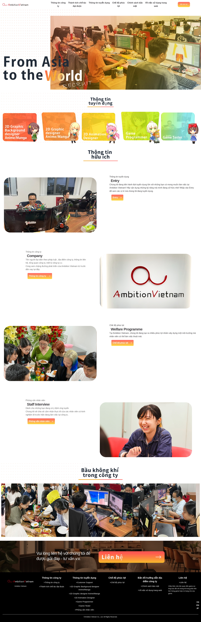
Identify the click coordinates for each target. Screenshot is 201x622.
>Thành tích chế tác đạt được (51, 586)
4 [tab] (96, 539)
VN (197, 602)
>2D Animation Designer (84, 598)
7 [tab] (108, 539)
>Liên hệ (182, 582)
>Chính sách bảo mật (150, 586)
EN (197, 605)
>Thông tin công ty (52, 582)
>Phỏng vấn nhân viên (84, 610)
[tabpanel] (100, 510)
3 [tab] (93, 539)
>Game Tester (84, 606)
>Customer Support (84, 582)
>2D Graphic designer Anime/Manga (84, 593)
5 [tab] (100, 539)
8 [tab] (112, 539)
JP (197, 608)
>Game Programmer (84, 602)
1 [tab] (85, 539)
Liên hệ (183, 4)
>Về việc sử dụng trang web (150, 590)
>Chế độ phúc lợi (117, 582)
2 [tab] (89, 539)
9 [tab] (116, 539)
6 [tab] (104, 539)
